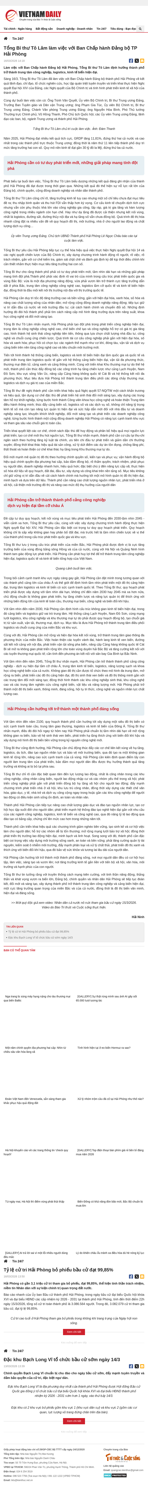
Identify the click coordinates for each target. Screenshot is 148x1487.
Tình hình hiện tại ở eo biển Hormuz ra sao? (103, 1047)
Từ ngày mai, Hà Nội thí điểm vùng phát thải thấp (34, 1201)
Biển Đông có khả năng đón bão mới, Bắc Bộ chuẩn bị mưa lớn (109, 1203)
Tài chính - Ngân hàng (18, 28)
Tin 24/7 (102, 28)
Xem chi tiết (74, 1331)
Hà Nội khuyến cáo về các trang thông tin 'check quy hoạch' (36, 1152)
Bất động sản (44, 28)
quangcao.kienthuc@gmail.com (127, 1470)
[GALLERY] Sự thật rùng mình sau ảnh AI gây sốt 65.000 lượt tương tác (106, 998)
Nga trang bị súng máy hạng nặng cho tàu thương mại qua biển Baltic (37, 998)
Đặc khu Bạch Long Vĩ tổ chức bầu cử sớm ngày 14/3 (40, 937)
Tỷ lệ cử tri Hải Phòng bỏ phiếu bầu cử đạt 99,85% (38, 931)
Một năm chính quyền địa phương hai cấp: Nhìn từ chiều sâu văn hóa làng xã (35, 1049)
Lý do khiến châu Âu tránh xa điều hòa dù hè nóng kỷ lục (110, 1252)
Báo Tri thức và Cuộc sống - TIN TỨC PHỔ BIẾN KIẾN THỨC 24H (32, 16)
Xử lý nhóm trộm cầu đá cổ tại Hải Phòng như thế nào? (110, 1098)
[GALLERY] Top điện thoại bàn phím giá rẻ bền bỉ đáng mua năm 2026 (110, 1152)
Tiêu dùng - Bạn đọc (123, 28)
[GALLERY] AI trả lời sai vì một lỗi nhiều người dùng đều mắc (36, 1254)
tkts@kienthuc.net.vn (22, 1480)
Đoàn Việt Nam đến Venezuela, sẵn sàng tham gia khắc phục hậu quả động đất (35, 1100)
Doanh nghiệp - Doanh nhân (75, 28)
